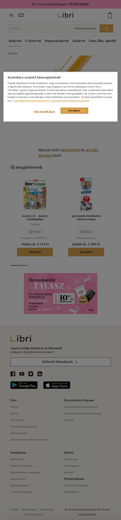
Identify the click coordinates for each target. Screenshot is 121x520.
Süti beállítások (44, 111)
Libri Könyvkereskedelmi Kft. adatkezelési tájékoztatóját (50, 100)
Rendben (74, 110)
